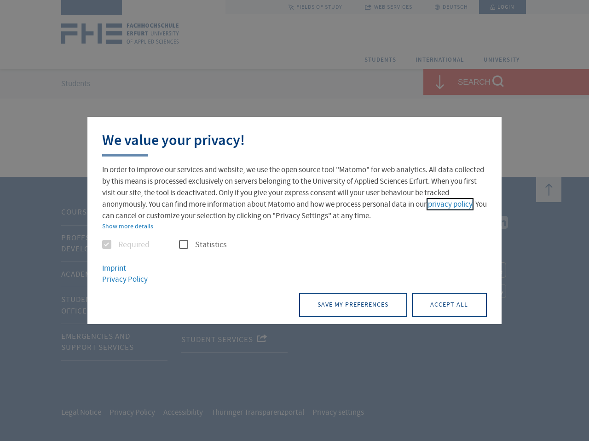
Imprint (114, 268)
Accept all (449, 304)
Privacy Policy (125, 279)
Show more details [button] (127, 226)
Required (126, 245)
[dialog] (294, 220)
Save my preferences (351, 304)
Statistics (203, 245)
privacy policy (450, 204)
